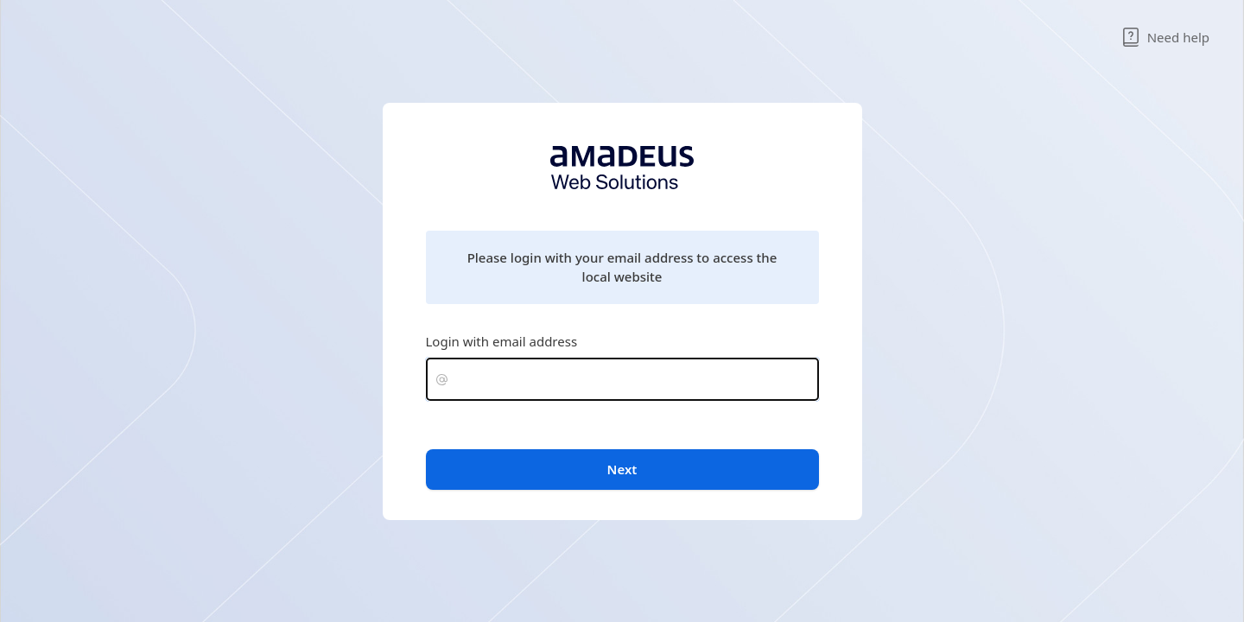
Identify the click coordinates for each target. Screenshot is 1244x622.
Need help (1165, 37)
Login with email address (502, 341)
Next (622, 469)
